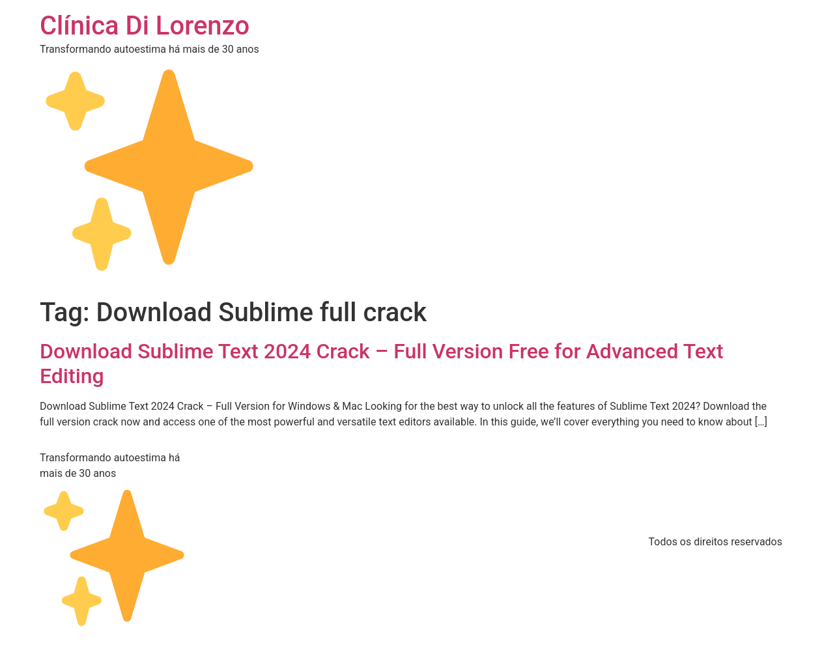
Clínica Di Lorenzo (144, 25)
